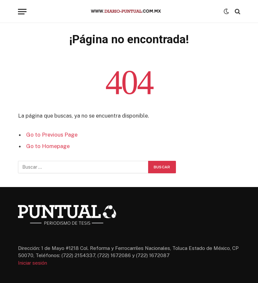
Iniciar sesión (32, 263)
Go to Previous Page (51, 134)
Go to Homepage (48, 146)
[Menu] (22, 11)
